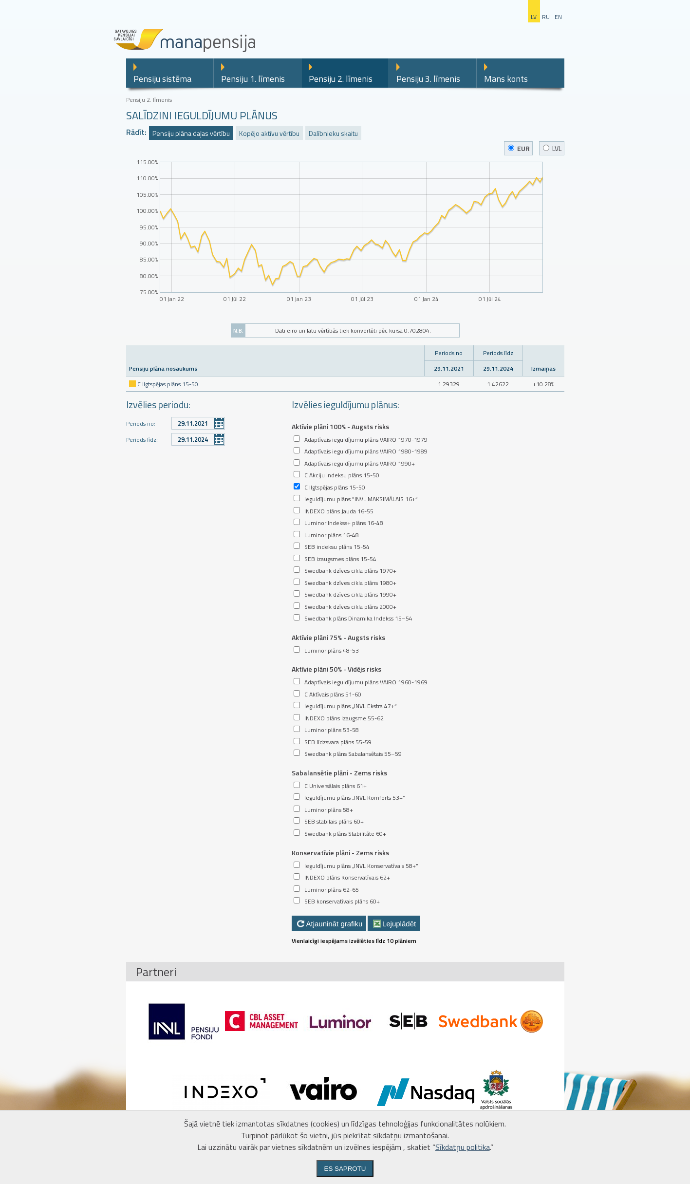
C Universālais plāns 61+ (335, 785)
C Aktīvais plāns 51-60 (332, 694)
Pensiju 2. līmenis (341, 78)
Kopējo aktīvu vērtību (269, 133)
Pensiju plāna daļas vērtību (191, 133)
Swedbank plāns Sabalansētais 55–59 (353, 753)
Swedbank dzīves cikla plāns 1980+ (350, 582)
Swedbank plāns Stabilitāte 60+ (345, 833)
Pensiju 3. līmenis (428, 78)
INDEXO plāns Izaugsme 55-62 (344, 718)
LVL (552, 148)
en (558, 16)
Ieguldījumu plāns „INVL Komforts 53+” (354, 797)
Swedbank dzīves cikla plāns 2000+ (350, 606)
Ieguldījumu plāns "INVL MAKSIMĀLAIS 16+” (361, 499)
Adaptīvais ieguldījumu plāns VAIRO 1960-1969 (366, 682)
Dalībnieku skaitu (333, 133)
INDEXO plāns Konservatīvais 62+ (347, 877)
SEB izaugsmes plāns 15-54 (340, 559)
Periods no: (140, 423)
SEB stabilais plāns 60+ (334, 821)
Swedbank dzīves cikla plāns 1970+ (350, 570)
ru (546, 16)
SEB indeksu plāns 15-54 (337, 546)
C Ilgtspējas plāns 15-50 (167, 384)
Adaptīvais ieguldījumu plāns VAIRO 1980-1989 (366, 451)
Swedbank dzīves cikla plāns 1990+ (350, 594)
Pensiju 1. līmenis (253, 78)
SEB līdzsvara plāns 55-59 (338, 742)
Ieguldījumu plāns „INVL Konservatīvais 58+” (361, 865)
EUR (519, 148)
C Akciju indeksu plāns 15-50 (341, 475)
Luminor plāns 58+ (328, 809)
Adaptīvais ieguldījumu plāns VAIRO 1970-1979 (366, 439)
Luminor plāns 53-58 (331, 729)
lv (534, 16)
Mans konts (506, 78)
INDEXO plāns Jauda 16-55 (338, 511)
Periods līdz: (142, 439)
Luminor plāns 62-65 (331, 889)
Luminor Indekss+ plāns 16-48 (343, 522)
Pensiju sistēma (162, 78)
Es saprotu (345, 1168)
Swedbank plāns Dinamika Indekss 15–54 (358, 618)
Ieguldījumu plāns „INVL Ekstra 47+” (350, 706)
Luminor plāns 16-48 (331, 535)
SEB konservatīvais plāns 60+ (342, 901)
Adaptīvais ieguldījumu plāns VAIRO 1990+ (359, 463)
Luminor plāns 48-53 (331, 650)
